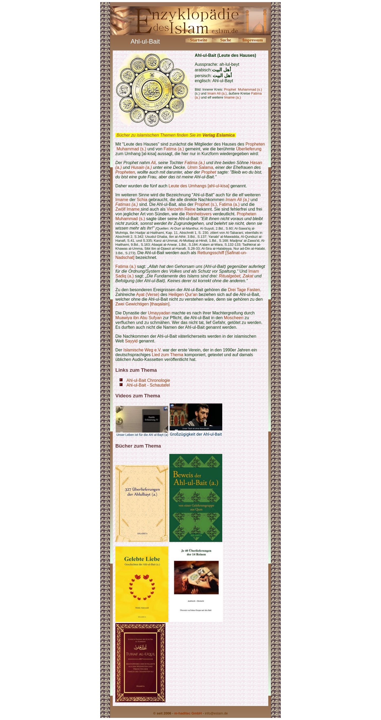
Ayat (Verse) (147, 294)
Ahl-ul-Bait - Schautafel (148, 385)
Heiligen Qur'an (183, 294)
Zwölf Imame (127, 209)
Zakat (248, 276)
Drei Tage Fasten (244, 289)
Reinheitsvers (199, 214)
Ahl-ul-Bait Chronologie (148, 380)
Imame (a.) (232, 97)
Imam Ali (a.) (237, 199)
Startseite (198, 40)
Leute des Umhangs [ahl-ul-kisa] (199, 186)
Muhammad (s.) (131, 149)
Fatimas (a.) (126, 204)
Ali (153, 162)
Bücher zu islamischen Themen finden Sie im (175, 135)
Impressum (252, 40)
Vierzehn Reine (181, 209)
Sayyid (131, 341)
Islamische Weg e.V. (142, 350)
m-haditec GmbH (188, 713)
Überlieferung (248, 149)
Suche (225, 40)
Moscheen (233, 317)
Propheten (255, 144)
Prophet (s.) (206, 204)
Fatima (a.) (174, 149)
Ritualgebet (229, 276)
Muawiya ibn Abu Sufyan (138, 317)
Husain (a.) (141, 167)
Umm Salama (200, 167)
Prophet (208, 172)
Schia (142, 199)
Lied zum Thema (167, 354)
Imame (121, 199)
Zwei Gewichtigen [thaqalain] (142, 304)
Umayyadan (159, 313)
